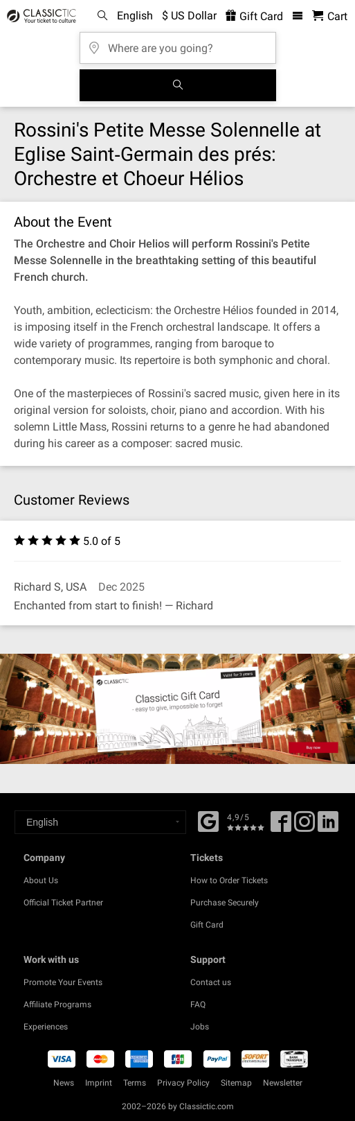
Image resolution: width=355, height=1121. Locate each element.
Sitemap (236, 1083)
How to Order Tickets (229, 880)
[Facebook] (208, 820)
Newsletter (282, 1083)
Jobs (199, 1027)
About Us (41, 880)
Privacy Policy (183, 1083)
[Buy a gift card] (177, 709)
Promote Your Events (63, 982)
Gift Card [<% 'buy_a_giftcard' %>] (254, 16)
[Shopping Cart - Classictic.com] (329, 16)
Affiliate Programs (57, 1004)
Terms (134, 1083)
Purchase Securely (224, 902)
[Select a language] (100, 822)
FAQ (198, 1004)
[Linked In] (328, 826)
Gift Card (207, 925)
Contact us (210, 982)
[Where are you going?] (178, 43)
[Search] (178, 85)
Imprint (98, 1083)
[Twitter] (304, 826)
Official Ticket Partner (63, 902)
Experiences (46, 1027)
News (63, 1083)
